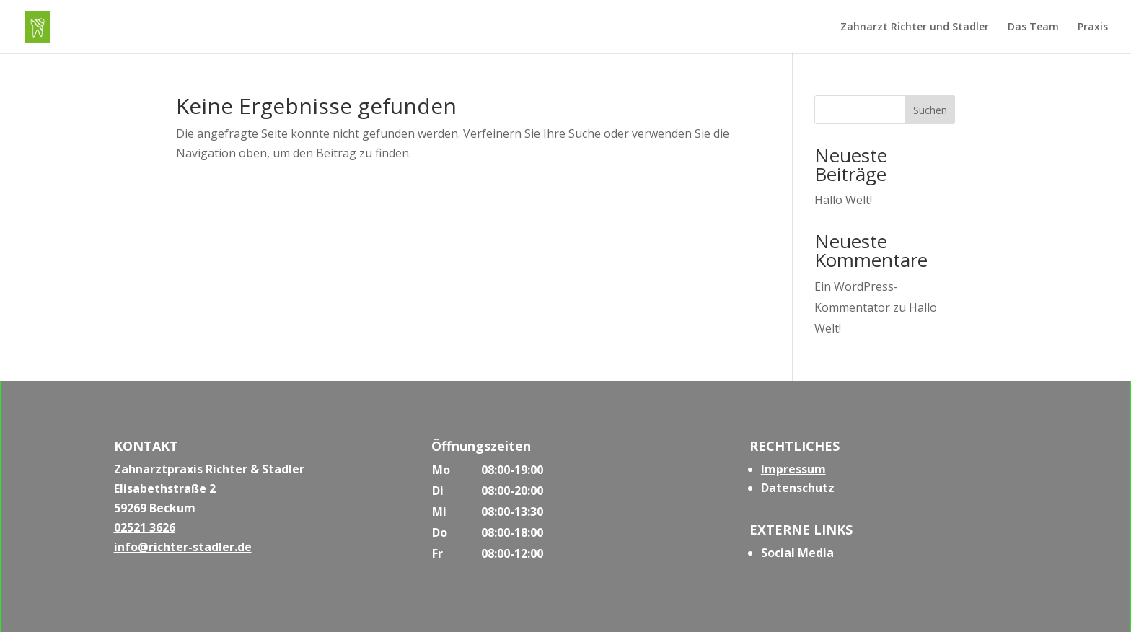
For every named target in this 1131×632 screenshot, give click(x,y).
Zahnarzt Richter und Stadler (914, 27)
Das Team (1033, 27)
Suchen (930, 110)
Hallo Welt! (843, 200)
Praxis (1093, 27)
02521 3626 (144, 527)
